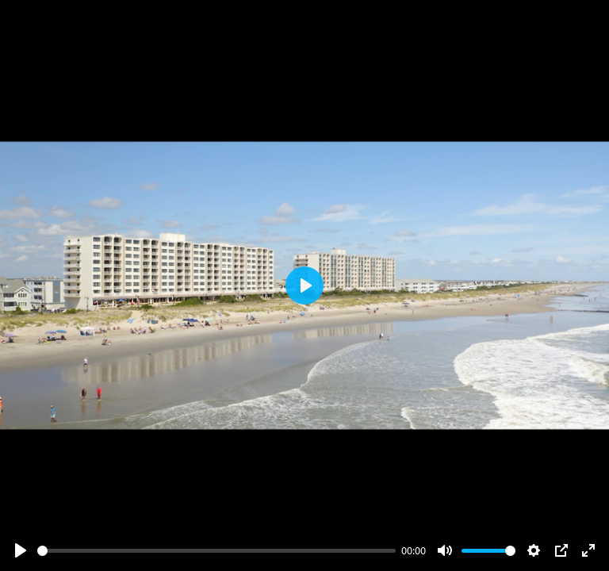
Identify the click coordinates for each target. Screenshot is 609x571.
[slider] (216, 550)
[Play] (20, 550)
